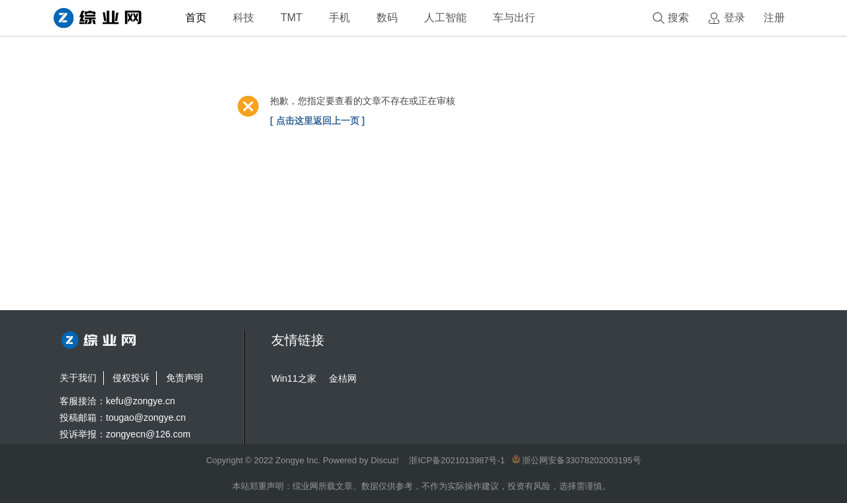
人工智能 (445, 17)
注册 (774, 17)
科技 (243, 17)
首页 (195, 17)
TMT (291, 17)
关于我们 (78, 377)
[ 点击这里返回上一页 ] (317, 120)
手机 (339, 17)
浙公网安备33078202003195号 (576, 460)
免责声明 (184, 377)
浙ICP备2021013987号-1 (457, 460)
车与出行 (514, 17)
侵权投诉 (131, 377)
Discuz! (385, 460)
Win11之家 (293, 378)
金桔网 (343, 378)
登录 (734, 17)
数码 (387, 17)
